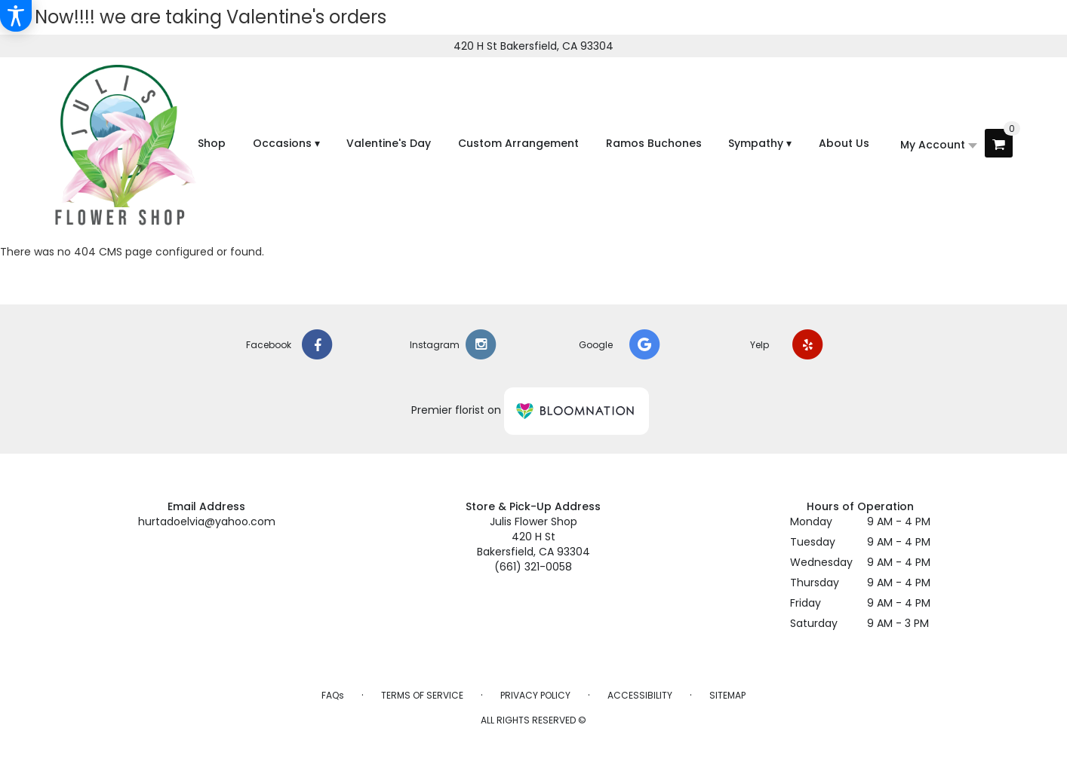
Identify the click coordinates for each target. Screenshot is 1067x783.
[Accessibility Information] (16, 16)
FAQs (332, 695)
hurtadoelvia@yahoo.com (206, 521)
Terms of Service (422, 695)
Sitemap (727, 695)
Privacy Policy (535, 695)
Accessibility (639, 695)
